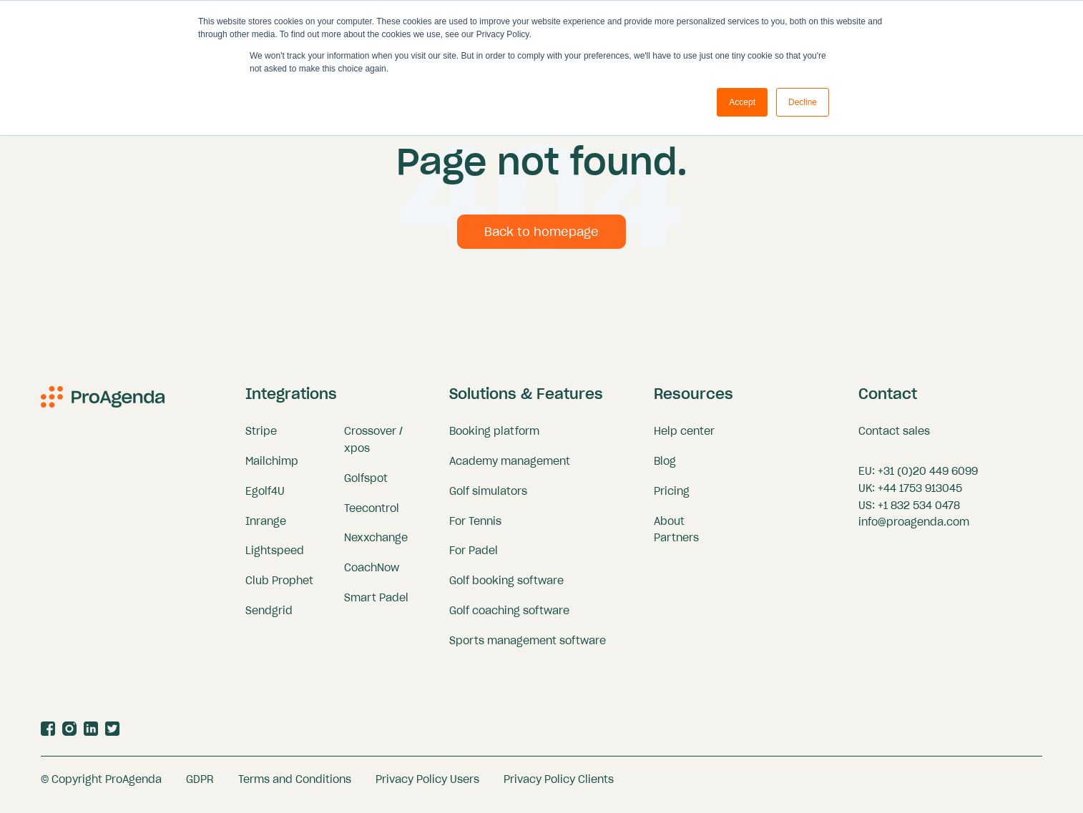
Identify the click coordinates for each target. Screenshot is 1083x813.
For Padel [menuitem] (473, 557)
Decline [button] (802, 102)
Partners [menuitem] (676, 544)
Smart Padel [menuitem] (376, 604)
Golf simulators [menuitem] (488, 497)
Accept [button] (742, 102)
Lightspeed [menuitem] (274, 557)
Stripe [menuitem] (261, 437)
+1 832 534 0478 (919, 512)
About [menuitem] (669, 527)
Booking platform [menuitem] (494, 437)
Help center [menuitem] (684, 437)
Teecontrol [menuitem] (371, 514)
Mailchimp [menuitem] (271, 467)
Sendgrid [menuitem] (269, 617)
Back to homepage (541, 238)
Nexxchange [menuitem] (376, 544)
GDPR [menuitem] (200, 785)
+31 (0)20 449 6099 (928, 477)
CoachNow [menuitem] (371, 574)
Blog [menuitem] (665, 467)
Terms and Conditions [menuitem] (294, 785)
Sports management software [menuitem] (527, 647)
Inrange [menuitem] (265, 527)
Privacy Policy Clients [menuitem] (559, 785)
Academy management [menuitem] (509, 467)
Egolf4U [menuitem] (265, 497)
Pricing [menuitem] (672, 497)
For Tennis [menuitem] (475, 527)
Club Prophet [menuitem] (279, 587)
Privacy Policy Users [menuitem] (427, 785)
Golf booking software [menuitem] (506, 587)
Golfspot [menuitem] (366, 484)
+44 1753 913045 (920, 494)
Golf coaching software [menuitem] (509, 617)
